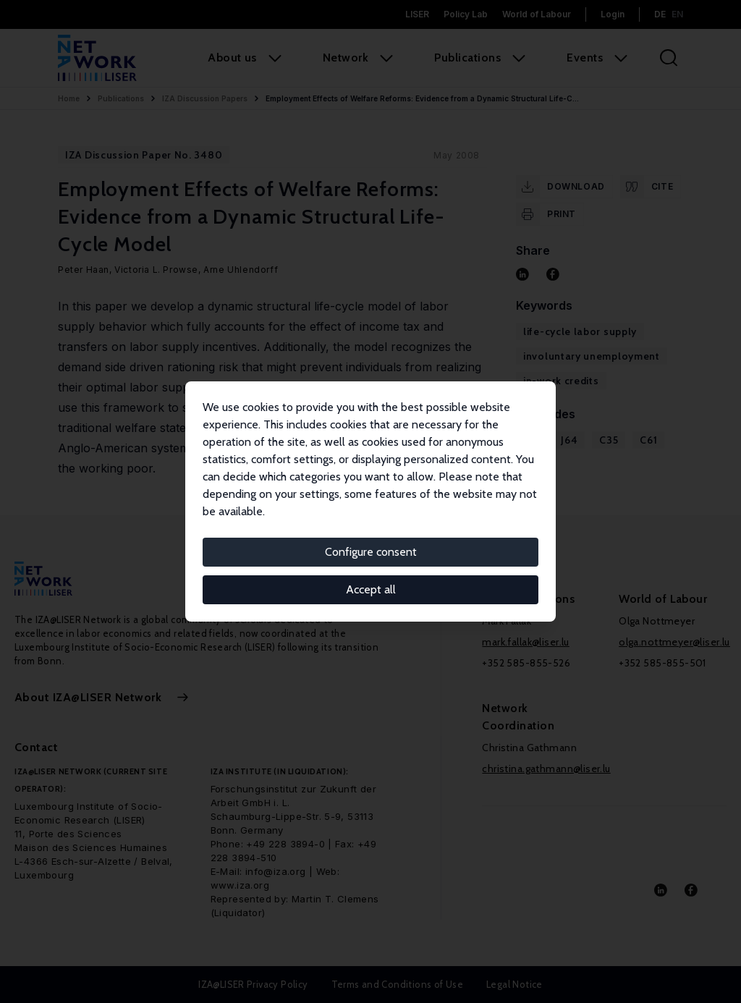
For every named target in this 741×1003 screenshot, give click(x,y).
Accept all (371, 589)
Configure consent (371, 552)
